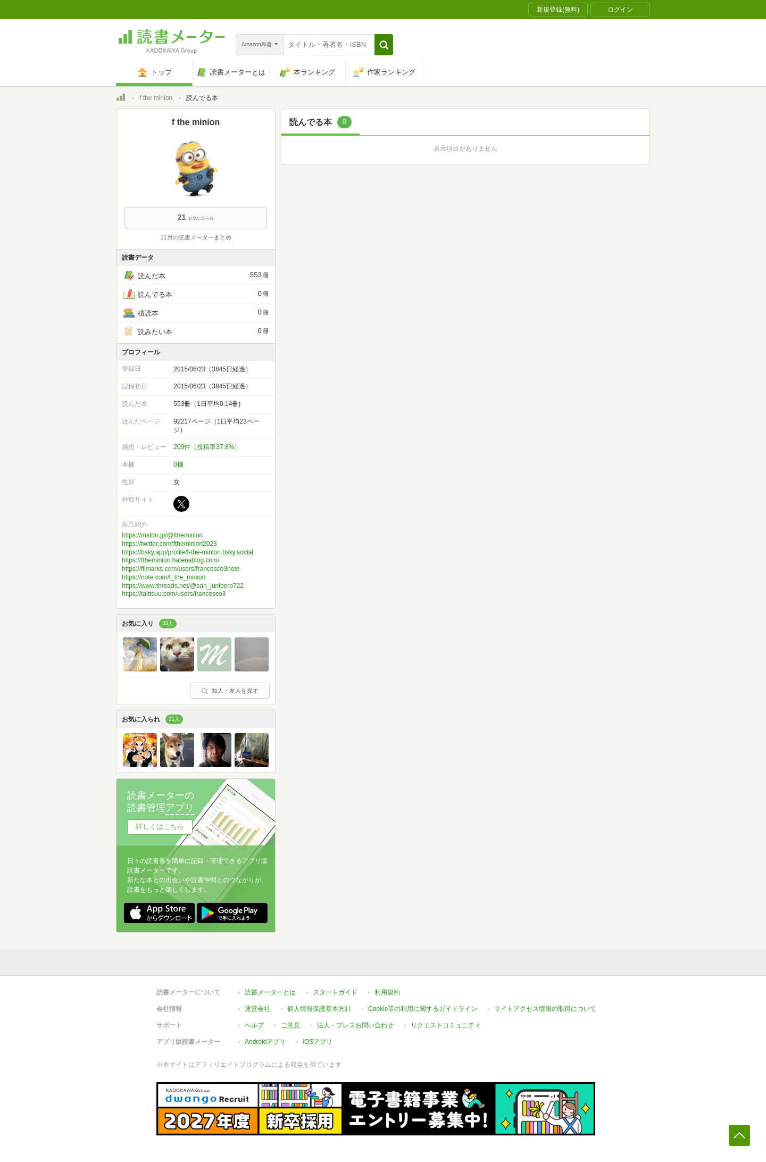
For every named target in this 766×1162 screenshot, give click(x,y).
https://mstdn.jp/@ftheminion (162, 535)
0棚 (178, 464)
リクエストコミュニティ (446, 1025)
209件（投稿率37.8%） (206, 447)
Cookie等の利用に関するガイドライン (422, 1009)
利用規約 (387, 992)
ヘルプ (254, 1025)
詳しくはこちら (160, 827)
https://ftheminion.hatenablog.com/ (170, 560)
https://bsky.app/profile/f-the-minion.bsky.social (187, 552)
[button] (383, 44)
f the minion (155, 98)
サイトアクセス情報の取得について (545, 1009)
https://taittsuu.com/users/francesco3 (174, 593)
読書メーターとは (270, 992)
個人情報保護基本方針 (319, 1009)
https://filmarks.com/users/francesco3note (180, 568)
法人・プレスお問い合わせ (355, 1025)
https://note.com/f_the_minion (163, 577)
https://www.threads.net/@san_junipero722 (183, 586)
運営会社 (257, 1009)
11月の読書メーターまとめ (195, 237)
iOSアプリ (317, 1042)
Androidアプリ (265, 1042)
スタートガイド (335, 992)
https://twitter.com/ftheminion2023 (169, 543)
